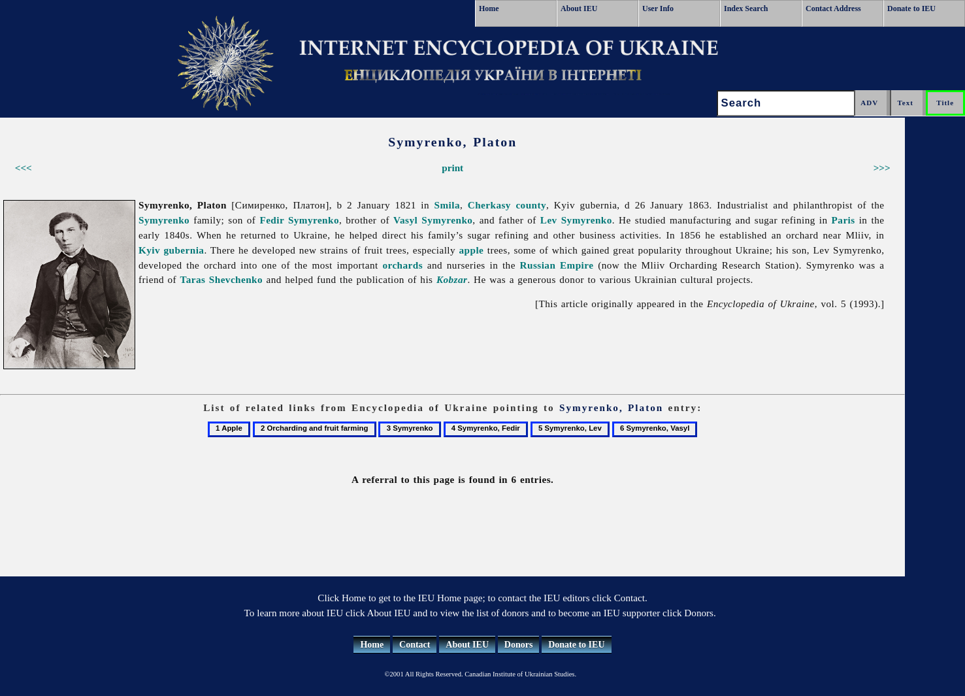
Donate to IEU (911, 8)
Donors (518, 645)
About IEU (579, 8)
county (530, 204)
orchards (402, 265)
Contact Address (833, 8)
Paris (843, 219)
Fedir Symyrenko (299, 219)
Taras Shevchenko (221, 279)
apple (471, 250)
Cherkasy (489, 204)
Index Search (746, 8)
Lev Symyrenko (576, 219)
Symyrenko (164, 219)
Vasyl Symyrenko (432, 219)
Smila (447, 204)
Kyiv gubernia (171, 250)
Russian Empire (557, 265)
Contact (414, 645)
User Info (658, 8)
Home (489, 8)
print (452, 167)
